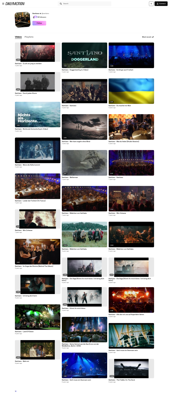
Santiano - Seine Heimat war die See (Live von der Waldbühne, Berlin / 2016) (80, 345)
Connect (161, 4)
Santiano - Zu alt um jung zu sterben (28, 64)
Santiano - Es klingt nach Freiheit (121, 70)
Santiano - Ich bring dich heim (26, 296)
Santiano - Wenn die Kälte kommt (27, 165)
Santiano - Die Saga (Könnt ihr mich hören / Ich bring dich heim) (83, 279)
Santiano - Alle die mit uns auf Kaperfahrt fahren (126, 314)
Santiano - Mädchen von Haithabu (74, 213)
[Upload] (151, 3)
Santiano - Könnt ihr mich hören (73, 308)
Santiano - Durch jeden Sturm (26, 93)
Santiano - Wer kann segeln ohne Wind (76, 141)
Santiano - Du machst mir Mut (120, 106)
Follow (39, 23)
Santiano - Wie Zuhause (23, 230)
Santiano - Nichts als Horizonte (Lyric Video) (31, 129)
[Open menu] (3, 3)
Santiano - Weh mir (22, 361)
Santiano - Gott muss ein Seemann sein (76, 380)
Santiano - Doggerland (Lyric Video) (75, 70)
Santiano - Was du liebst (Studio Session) (124, 141)
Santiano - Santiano (69, 106)
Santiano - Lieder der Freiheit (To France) (30, 201)
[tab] (18, 37)
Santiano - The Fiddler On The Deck (122, 380)
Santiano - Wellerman (70, 177)
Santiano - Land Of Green (24, 332)
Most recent (148, 37)
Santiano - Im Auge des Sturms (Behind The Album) (34, 266)
